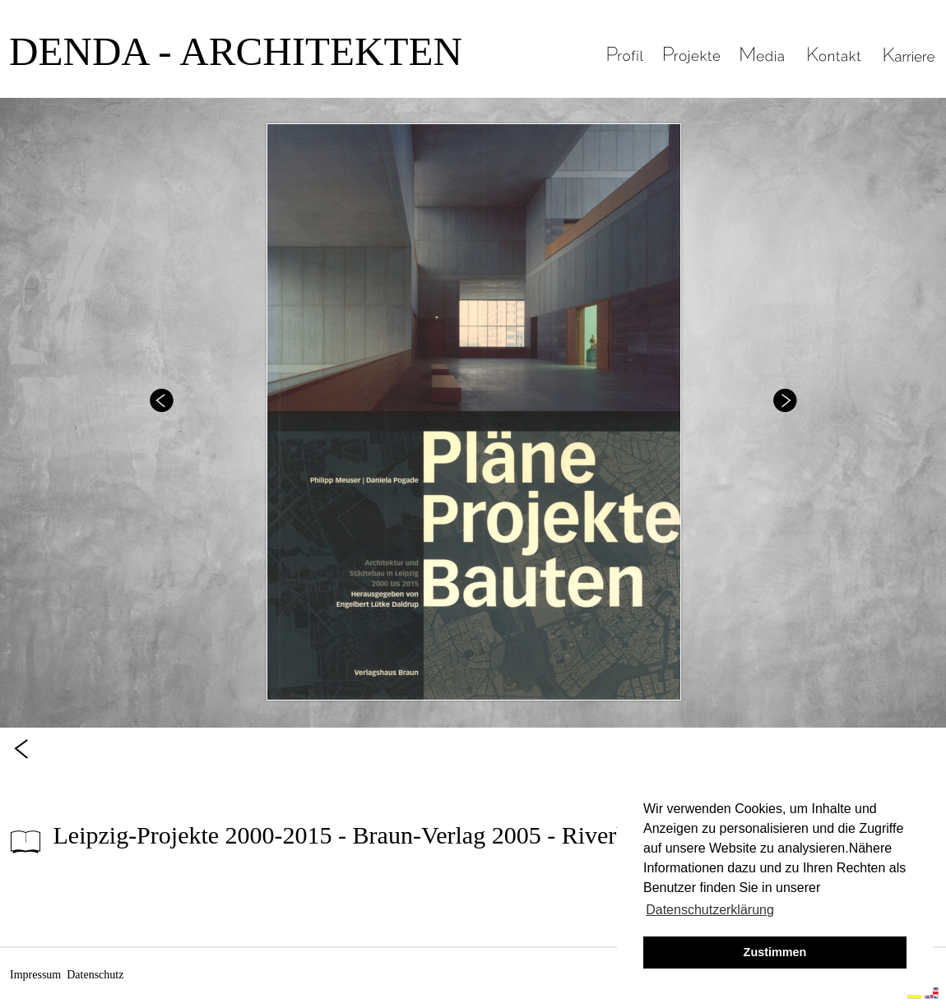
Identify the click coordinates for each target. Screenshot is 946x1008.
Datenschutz (95, 975)
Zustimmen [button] (775, 952)
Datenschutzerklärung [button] (710, 910)
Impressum (35, 975)
